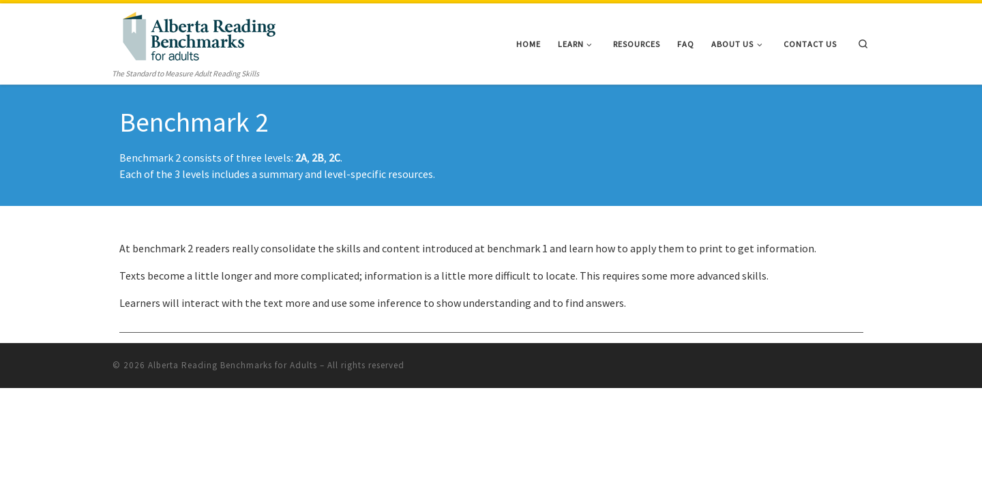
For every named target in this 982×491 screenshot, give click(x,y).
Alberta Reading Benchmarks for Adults (232, 365)
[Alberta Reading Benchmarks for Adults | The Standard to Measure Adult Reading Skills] (197, 34)
